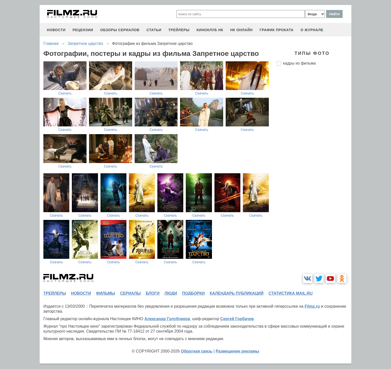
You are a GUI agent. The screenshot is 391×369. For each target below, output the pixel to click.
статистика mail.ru (291, 293)
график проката (276, 30)
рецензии (83, 30)
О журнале (311, 30)
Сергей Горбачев (237, 319)
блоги (152, 293)
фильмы (105, 293)
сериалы (130, 293)
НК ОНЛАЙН (241, 30)
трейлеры (179, 30)
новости (56, 30)
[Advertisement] (314, 153)
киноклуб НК (209, 30)
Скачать (65, 93)
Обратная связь (196, 351)
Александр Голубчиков (167, 319)
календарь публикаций (237, 293)
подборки (193, 293)
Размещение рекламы (237, 351)
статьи (153, 30)
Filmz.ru (312, 306)
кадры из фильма (299, 63)
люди (171, 293)
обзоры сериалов (120, 30)
